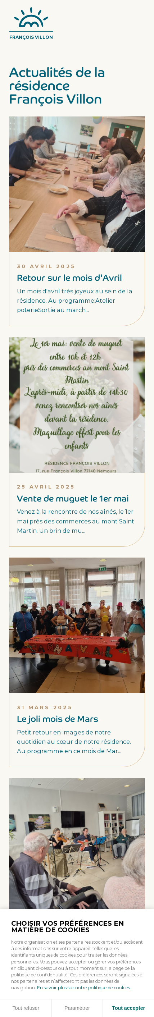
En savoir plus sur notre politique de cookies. (84, 987)
